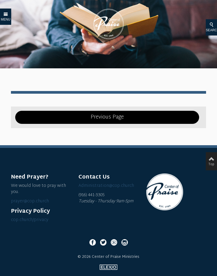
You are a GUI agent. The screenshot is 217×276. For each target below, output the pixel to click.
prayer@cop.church (30, 201)
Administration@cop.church (106, 186)
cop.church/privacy (29, 220)
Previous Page (107, 117)
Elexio (108, 267)
